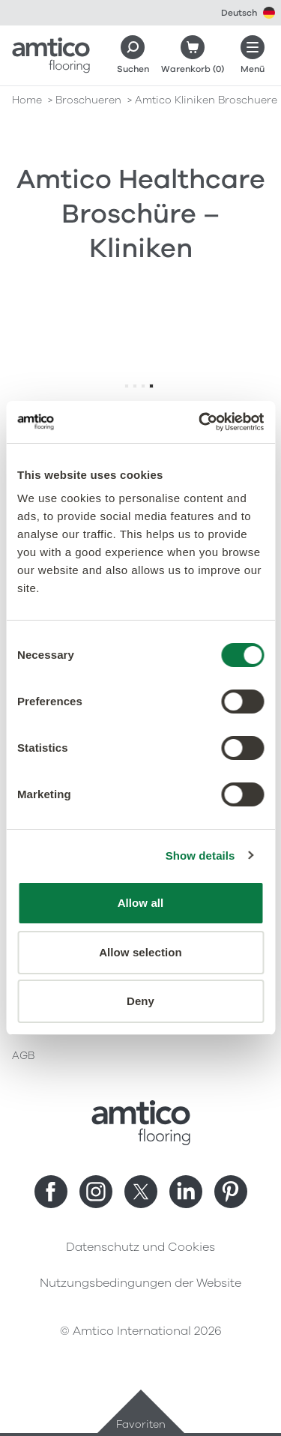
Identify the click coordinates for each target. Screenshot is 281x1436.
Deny (140, 1001)
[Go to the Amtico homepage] (51, 55)
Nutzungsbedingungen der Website (140, 1283)
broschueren (88, 100)
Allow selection (140, 952)
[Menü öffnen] (252, 55)
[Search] (132, 55)
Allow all (141, 902)
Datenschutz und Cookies (140, 1247)
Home (27, 100)
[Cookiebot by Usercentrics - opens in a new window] (200, 422)
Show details (200, 855)
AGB (23, 1056)
